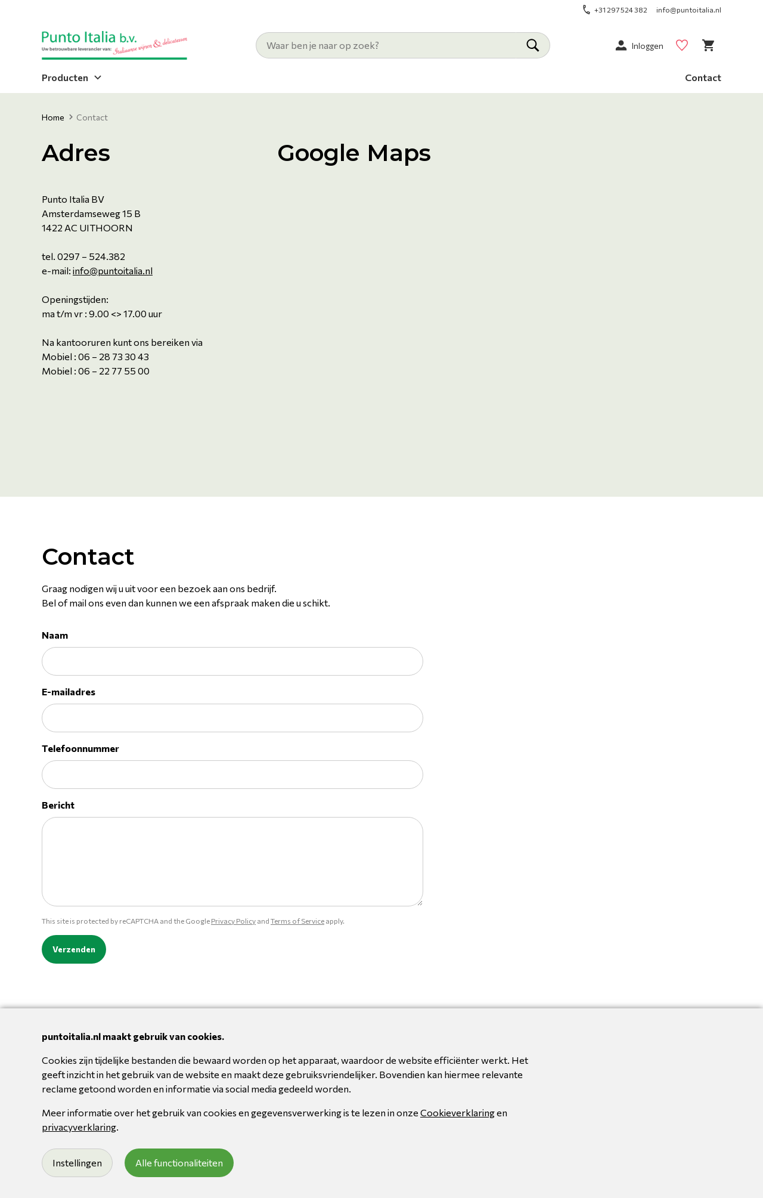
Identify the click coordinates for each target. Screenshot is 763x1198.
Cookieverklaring (457, 1112)
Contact (703, 76)
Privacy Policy (233, 921)
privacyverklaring (79, 1126)
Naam (55, 634)
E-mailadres (68, 691)
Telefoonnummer (80, 748)
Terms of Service (297, 921)
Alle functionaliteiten (179, 1162)
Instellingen (77, 1162)
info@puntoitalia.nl (113, 270)
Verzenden (73, 949)
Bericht (58, 804)
